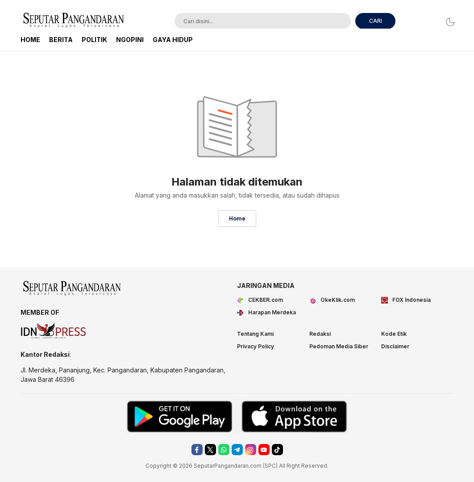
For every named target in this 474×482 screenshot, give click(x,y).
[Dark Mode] (447, 21)
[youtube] (264, 449)
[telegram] (237, 449)
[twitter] (210, 449)
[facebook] (197, 449)
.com (255, 465)
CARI (375, 20)
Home (237, 218)
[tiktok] (277, 449)
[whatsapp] (223, 449)
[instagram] (250, 449)
